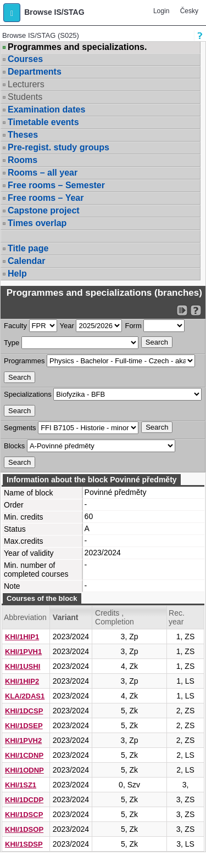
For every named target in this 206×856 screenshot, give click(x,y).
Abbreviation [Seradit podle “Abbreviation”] (25, 617)
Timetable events (43, 122)
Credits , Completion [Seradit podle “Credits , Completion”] (114, 617)
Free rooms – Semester (56, 185)
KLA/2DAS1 (24, 696)
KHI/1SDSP (24, 844)
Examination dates (46, 109)
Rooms (22, 160)
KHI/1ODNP (24, 770)
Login (161, 11)
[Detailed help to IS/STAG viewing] (196, 310)
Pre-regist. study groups (58, 147)
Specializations (28, 394)
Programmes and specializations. (77, 47)
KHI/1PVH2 (23, 740)
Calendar (26, 261)
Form (133, 326)
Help (17, 273)
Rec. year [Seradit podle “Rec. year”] (177, 617)
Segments (20, 428)
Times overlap (37, 223)
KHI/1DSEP (24, 726)
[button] (11, 12)
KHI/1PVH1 (23, 651)
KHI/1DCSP (24, 711)
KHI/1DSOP (24, 829)
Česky (189, 11)
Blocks (14, 446)
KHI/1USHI (22, 666)
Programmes (24, 361)
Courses (25, 59)
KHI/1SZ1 (20, 785)
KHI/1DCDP (24, 800)
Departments (35, 71)
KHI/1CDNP (24, 755)
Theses (23, 134)
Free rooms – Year (45, 197)
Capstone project (44, 210)
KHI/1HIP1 (22, 637)
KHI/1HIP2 (22, 681)
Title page (28, 248)
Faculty (15, 326)
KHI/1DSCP (24, 814)
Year (67, 326)
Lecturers (26, 84)
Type (11, 343)
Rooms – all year (42, 172)
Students (25, 97)
